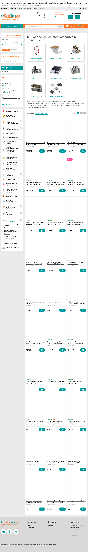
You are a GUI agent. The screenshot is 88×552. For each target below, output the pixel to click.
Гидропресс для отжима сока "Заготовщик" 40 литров (34, 184)
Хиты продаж (40, 113)
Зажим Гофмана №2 (32, 461)
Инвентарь (7, 234)
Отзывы (35, 8)
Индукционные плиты (10, 236)
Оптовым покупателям (24, 8)
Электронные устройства (11, 243)
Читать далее (6, 85)
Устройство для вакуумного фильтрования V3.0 (56, 143)
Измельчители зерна (10, 227)
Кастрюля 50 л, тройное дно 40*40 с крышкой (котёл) (76, 342)
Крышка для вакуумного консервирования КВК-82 (34, 501)
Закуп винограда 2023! (9, 90)
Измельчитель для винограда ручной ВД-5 (34, 263)
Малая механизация (9, 241)
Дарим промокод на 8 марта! (11, 98)
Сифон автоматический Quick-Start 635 (34, 382)
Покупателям (12, 8)
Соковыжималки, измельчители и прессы (10, 230)
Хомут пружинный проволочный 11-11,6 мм (75, 462)
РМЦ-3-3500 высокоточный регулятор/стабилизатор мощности (76, 144)
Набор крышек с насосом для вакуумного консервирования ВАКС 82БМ (75, 264)
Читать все (5, 104)
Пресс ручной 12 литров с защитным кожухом (34, 223)
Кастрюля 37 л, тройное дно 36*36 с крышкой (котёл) (56, 342)
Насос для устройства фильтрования (74, 382)
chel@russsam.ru (74, 527)
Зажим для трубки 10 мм (55, 302)
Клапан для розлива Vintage (76, 501)
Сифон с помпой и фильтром (56, 381)
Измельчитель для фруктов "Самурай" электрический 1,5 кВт (56, 184)
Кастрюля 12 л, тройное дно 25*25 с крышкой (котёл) (56, 501)
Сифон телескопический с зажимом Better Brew (55, 462)
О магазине (4, 8)
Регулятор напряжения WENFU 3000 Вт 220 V (54, 422)
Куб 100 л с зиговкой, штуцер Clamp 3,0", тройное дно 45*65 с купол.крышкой (76, 303)
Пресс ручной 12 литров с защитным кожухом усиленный (55, 224)
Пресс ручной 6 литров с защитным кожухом (75, 223)
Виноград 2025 (6, 83)
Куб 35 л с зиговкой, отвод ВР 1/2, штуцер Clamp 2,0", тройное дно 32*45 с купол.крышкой (35, 344)
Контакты (41, 8)
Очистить (15, 49)
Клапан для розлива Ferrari (35, 421)
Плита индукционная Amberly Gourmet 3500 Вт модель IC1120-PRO (75, 184)
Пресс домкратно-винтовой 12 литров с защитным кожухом (35, 144)
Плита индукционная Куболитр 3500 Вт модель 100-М (55, 263)
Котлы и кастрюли (9, 238)
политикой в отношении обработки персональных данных (56, 3)
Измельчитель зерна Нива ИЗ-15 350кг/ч (76, 422)
